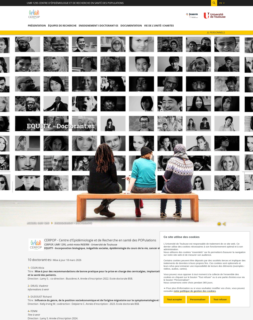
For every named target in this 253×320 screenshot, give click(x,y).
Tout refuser (220, 299)
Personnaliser (198, 299)
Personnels (217, 32)
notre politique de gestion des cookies (195, 291)
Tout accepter (174, 299)
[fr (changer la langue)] (222, 3)
